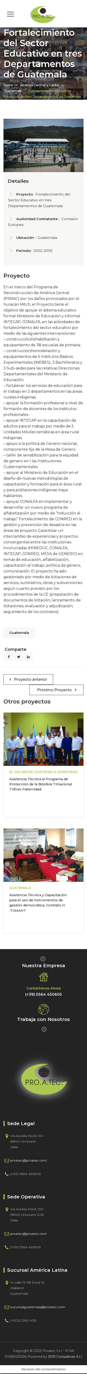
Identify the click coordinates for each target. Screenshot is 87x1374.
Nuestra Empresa (43, 965)
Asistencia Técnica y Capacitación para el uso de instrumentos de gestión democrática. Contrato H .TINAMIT (38, 903)
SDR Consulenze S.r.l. (65, 1357)
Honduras (67, 772)
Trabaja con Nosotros (43, 1019)
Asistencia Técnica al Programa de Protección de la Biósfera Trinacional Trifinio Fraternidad (40, 784)
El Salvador (21, 772)
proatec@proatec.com (28, 1160)
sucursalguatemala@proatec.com (37, 1307)
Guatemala (19, 632)
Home (8, 85)
